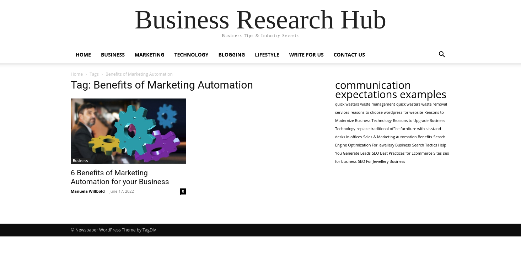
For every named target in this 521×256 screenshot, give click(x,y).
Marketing (150, 54)
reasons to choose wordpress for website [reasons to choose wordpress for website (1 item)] (386, 112)
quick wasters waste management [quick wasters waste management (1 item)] (365, 104)
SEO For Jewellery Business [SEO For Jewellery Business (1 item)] (381, 161)
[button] (441, 55)
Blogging (231, 54)
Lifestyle (267, 54)
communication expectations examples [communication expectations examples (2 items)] (390, 89)
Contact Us (349, 54)
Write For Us (306, 54)
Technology (191, 54)
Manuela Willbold (88, 191)
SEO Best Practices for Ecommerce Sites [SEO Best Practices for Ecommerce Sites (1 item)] (406, 153)
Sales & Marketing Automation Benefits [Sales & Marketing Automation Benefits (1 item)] (397, 136)
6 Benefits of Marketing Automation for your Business (120, 177)
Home (83, 54)
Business (113, 54)
